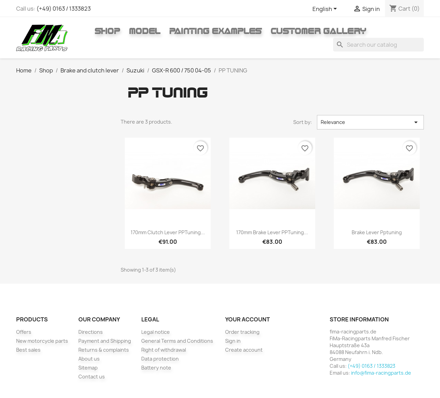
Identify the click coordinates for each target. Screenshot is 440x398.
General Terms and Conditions (177, 341)
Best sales (28, 349)
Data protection (160, 358)
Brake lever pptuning (377, 232)
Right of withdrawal (163, 349)
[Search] (378, 45)
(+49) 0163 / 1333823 (63, 8)
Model (144, 31)
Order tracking (242, 332)
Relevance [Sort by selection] (370, 122)
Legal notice (155, 332)
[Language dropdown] (325, 9)
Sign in (233, 341)
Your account (247, 319)
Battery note (156, 367)
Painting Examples (215, 31)
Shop (107, 31)
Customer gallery (318, 31)
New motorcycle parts (42, 341)
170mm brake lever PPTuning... (272, 232)
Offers (23, 332)
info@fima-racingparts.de (381, 372)
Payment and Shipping (104, 341)
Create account (244, 349)
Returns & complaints (103, 349)
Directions (90, 332)
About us (89, 358)
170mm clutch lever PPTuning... (168, 232)
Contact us (91, 376)
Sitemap (88, 367)
